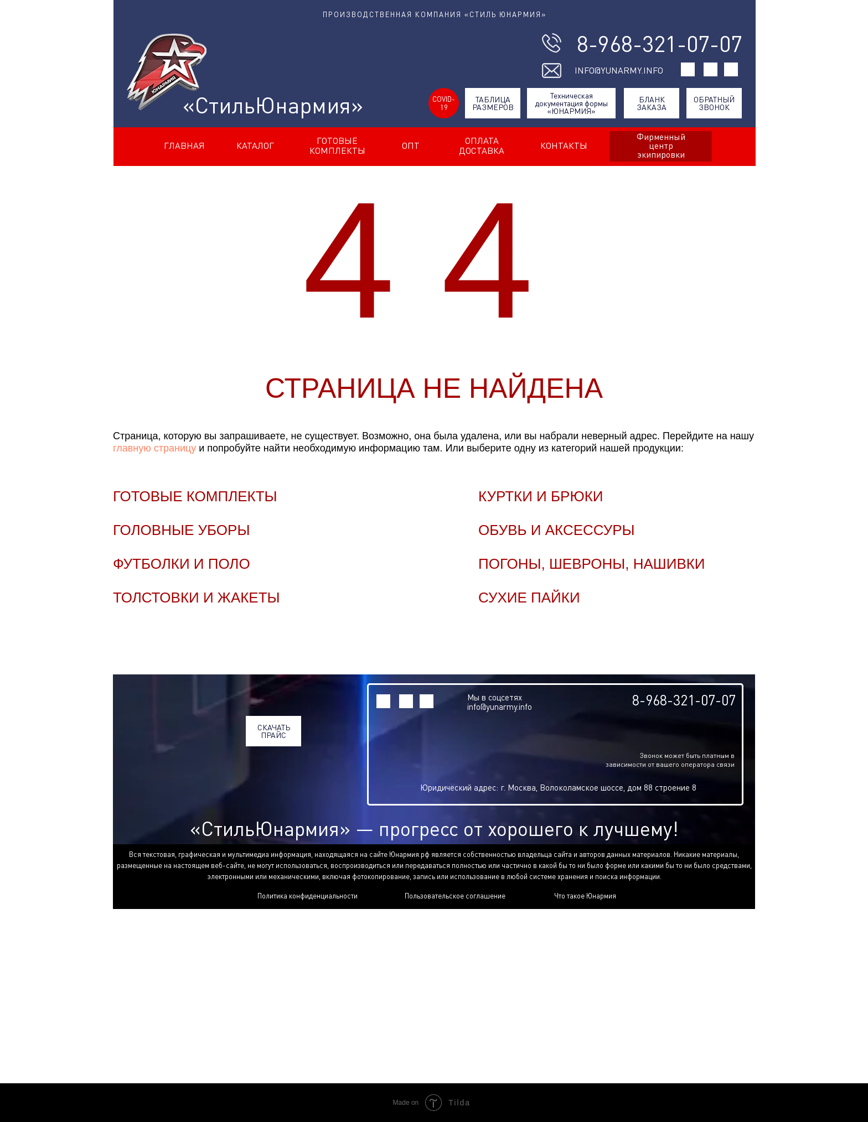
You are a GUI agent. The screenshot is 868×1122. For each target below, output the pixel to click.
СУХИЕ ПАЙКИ (529, 597)
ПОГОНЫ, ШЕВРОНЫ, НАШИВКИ (591, 563)
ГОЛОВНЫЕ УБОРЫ (181, 530)
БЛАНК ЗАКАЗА (651, 103)
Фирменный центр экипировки (661, 145)
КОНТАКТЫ (563, 145)
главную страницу (154, 448)
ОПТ (411, 145)
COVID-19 (443, 103)
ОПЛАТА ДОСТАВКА (481, 145)
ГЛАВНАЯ (184, 145)
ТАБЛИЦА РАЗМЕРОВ (493, 103)
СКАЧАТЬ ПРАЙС (273, 731)
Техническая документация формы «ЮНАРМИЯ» (571, 103)
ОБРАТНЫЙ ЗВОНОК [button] (714, 103)
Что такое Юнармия (585, 895)
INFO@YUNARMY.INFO (619, 70)
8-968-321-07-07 (659, 43)
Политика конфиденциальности (307, 895)
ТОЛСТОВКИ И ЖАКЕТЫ (196, 597)
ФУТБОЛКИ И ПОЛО (181, 563)
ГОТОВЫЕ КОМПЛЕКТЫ (337, 145)
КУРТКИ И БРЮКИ (540, 496)
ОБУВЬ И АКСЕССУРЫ (556, 530)
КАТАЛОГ (255, 145)
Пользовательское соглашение (455, 895)
